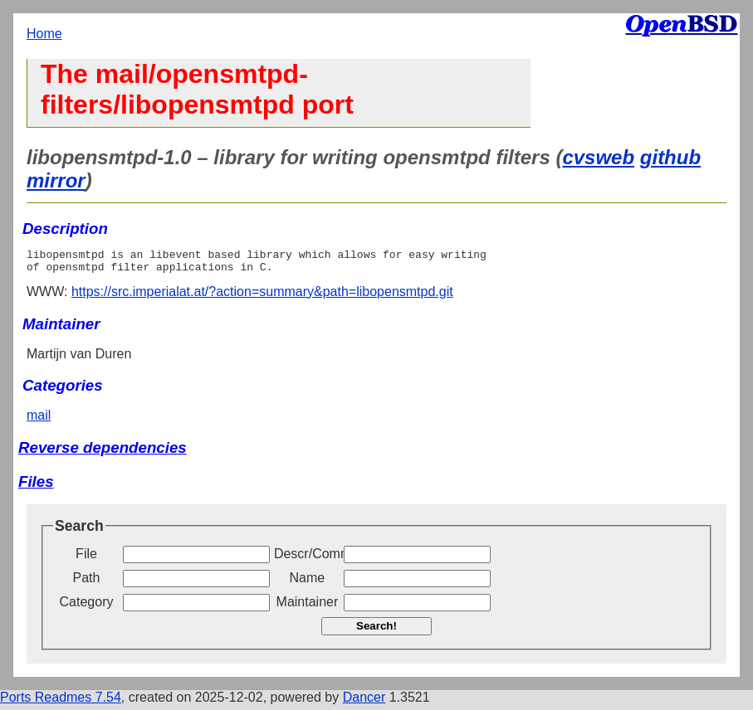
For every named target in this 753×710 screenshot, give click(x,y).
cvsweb (598, 157)
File (86, 559)
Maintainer (307, 607)
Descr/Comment (307, 559)
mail (39, 420)
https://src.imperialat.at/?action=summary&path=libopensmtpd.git (262, 296)
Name (307, 583)
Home (44, 34)
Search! (376, 631)
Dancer (364, 702)
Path (86, 583)
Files (36, 486)
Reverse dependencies (102, 452)
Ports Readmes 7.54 (60, 702)
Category (87, 607)
